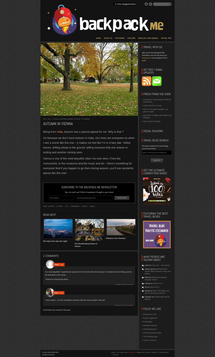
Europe (70, 119)
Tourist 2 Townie (149, 340)
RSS (150, 4)
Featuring (120, 38)
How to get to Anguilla (151, 121)
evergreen (75, 206)
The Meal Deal (164, 352)
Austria (64, 119)
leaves (84, 206)
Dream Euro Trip (149, 314)
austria (51, 206)
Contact (115, 354)
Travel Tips (166, 38)
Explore (131, 38)
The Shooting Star (150, 336)
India (60, 131)
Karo (56, 293)
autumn (60, 206)
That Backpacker (150, 329)
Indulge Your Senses (148, 38)
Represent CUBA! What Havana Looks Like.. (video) (158, 271)
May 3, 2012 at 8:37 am (125, 284)
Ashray (87, 119)
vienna (92, 206)
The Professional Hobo (152, 333)
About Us (108, 38)
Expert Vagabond (150, 318)
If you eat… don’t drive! (161, 265)
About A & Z (157, 283)
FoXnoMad (147, 322)
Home (98, 38)
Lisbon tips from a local (152, 106)
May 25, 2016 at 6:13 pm (125, 305)
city (66, 206)
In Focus (77, 119)
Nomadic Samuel (150, 325)
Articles (154, 352)
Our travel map (122, 352)
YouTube (146, 4)
